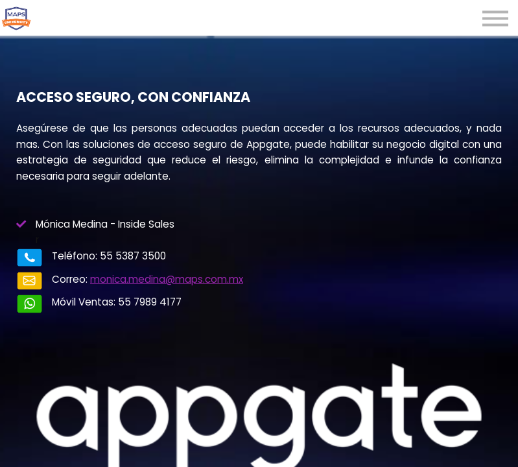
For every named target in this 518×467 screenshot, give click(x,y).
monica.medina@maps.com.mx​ (166, 279)
